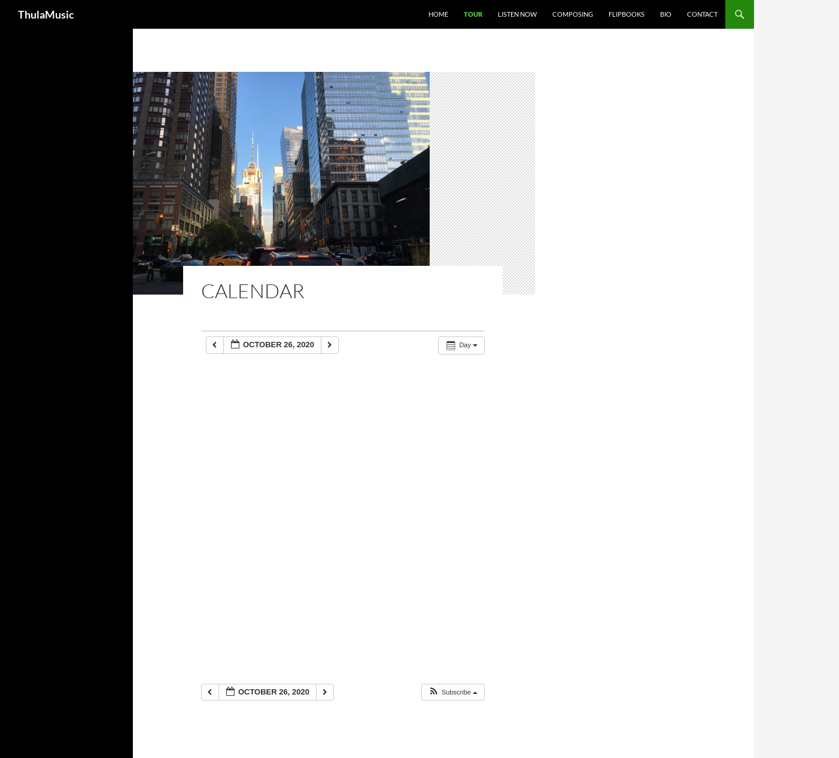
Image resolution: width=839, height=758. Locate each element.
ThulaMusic (46, 14)
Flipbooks (627, 14)
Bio (665, 14)
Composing (572, 14)
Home (438, 14)
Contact (702, 14)
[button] (453, 692)
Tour (473, 14)
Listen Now (517, 14)
